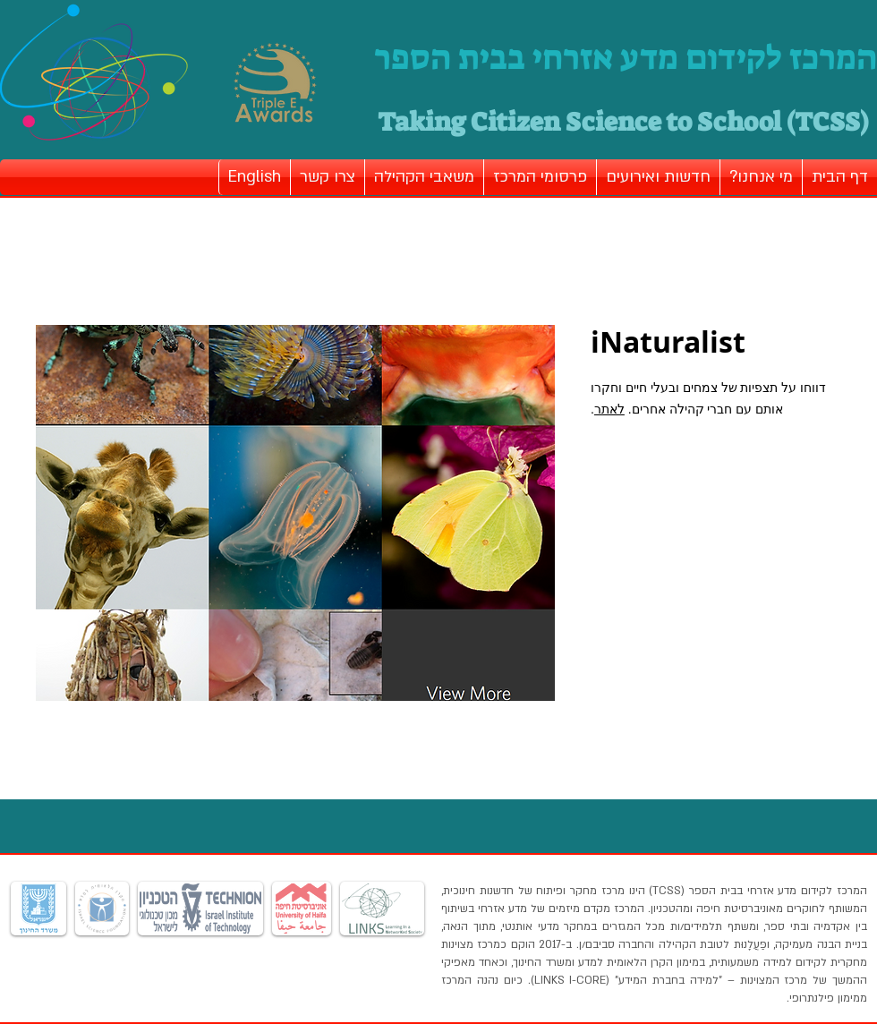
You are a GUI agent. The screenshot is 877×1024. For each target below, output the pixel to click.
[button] (761, 177)
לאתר (609, 409)
